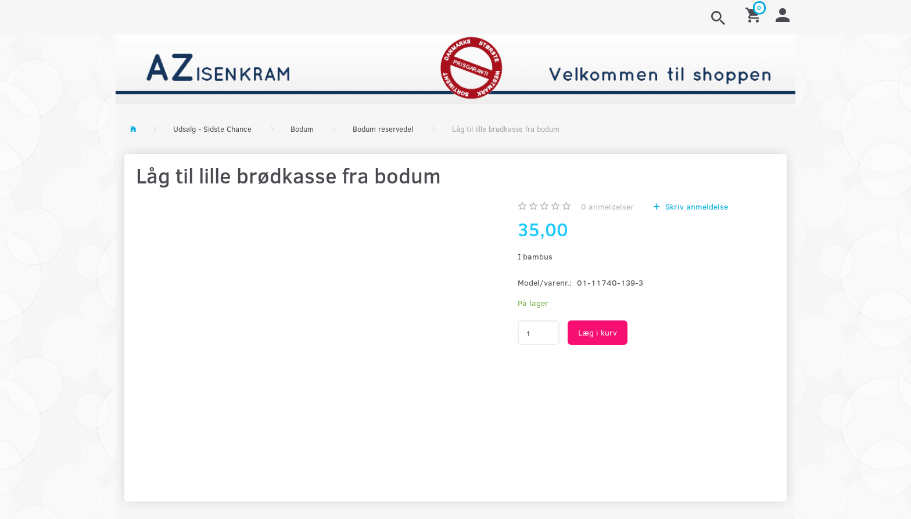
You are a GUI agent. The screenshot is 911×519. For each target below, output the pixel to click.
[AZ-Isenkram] (455, 67)
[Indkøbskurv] (755, 14)
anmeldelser (607, 206)
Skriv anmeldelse (695, 206)
